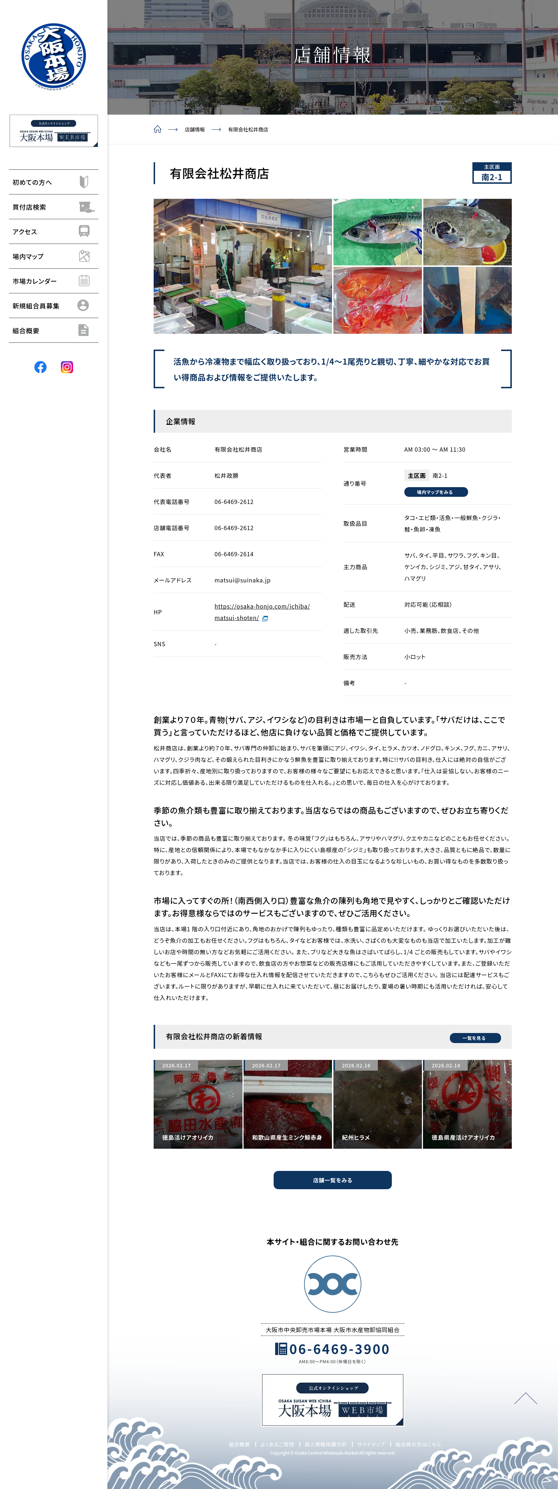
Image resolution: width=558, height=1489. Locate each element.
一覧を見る (470, 1035)
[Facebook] (40, 367)
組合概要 (239, 1443)
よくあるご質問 (277, 1443)
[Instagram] (67, 367)
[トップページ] (53, 57)
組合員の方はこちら (418, 1443)
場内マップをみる (437, 491)
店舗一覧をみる (332, 1179)
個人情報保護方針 (325, 1443)
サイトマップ (371, 1443)
